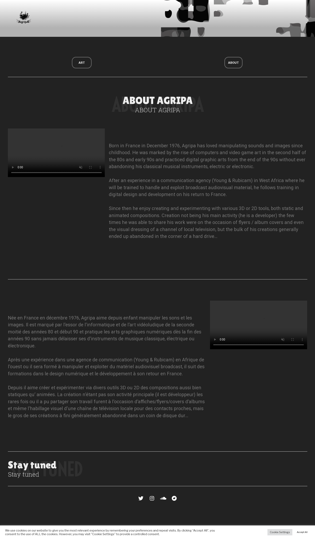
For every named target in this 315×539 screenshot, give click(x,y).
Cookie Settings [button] (280, 532)
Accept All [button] (302, 532)
